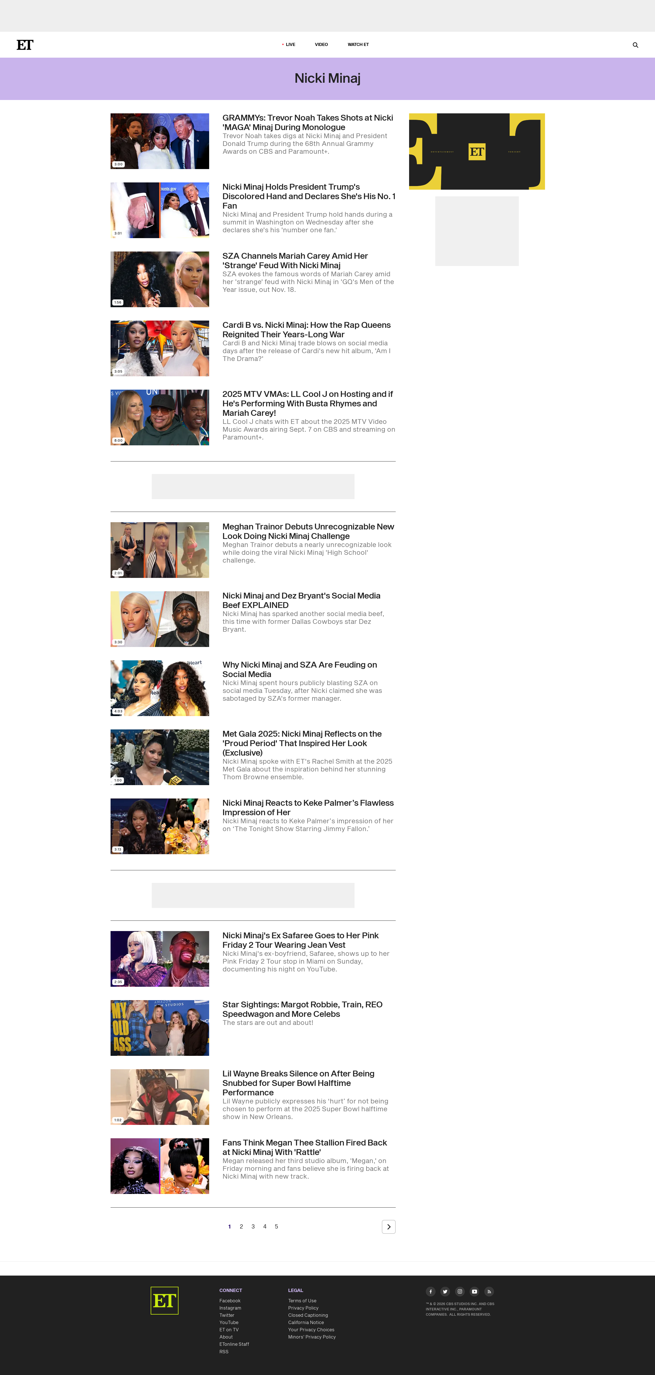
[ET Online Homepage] (25, 45)
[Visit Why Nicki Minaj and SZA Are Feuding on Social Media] (160, 688)
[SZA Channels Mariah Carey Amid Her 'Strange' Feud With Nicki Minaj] (309, 272)
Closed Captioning (308, 1315)
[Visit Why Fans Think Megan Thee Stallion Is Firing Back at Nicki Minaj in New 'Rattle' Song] (160, 1166)
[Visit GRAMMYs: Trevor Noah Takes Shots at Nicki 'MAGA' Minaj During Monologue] (160, 141)
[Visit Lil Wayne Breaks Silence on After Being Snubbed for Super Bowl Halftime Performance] (160, 1097)
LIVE (290, 44)
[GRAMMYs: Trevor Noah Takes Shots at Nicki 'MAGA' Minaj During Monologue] (309, 134)
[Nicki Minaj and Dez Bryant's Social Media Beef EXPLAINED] (309, 612)
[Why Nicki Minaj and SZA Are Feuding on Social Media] (309, 681)
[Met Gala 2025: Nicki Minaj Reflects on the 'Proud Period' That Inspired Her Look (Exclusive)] (309, 755)
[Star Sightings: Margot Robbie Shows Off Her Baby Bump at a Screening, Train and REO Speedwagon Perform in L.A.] (309, 1013)
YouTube (228, 1322)
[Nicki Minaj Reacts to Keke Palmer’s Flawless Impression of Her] (309, 815)
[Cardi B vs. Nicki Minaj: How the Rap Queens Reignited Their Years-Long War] (309, 342)
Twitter (226, 1315)
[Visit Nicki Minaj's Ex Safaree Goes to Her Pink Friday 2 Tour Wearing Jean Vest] (160, 959)
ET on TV (229, 1330)
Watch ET (358, 44)
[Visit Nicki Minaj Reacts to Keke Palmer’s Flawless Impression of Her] (160, 826)
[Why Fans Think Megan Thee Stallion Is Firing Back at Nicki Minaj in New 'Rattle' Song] (309, 1159)
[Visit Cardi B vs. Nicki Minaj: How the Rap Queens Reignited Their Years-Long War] (160, 348)
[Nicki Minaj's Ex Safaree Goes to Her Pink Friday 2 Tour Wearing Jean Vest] (309, 952)
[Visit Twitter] (445, 1293)
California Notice (306, 1322)
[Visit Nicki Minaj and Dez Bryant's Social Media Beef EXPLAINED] (160, 619)
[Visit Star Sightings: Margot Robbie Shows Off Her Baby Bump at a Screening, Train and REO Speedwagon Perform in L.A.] (160, 1028)
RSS (224, 1352)
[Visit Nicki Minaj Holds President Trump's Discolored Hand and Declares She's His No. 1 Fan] (160, 210)
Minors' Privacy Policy (312, 1337)
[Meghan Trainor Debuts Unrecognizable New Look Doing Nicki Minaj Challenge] (309, 543)
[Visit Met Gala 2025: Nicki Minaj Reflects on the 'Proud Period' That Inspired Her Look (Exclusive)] (160, 757)
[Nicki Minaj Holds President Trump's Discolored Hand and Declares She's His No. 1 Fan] (309, 208)
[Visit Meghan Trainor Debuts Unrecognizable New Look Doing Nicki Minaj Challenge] (160, 550)
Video (321, 44)
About (226, 1337)
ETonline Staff (234, 1344)
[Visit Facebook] (431, 1293)
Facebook (230, 1301)
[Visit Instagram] (460, 1293)
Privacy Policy (303, 1308)
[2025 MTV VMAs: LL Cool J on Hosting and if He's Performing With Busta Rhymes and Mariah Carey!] (309, 415)
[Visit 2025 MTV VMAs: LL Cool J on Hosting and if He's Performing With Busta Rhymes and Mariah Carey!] (160, 417)
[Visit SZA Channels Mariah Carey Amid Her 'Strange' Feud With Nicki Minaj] (160, 279)
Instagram (230, 1308)
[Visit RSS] (489, 1293)
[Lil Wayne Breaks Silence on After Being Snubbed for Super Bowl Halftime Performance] (309, 1095)
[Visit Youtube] (474, 1293)
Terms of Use (302, 1301)
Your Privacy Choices (311, 1330)
